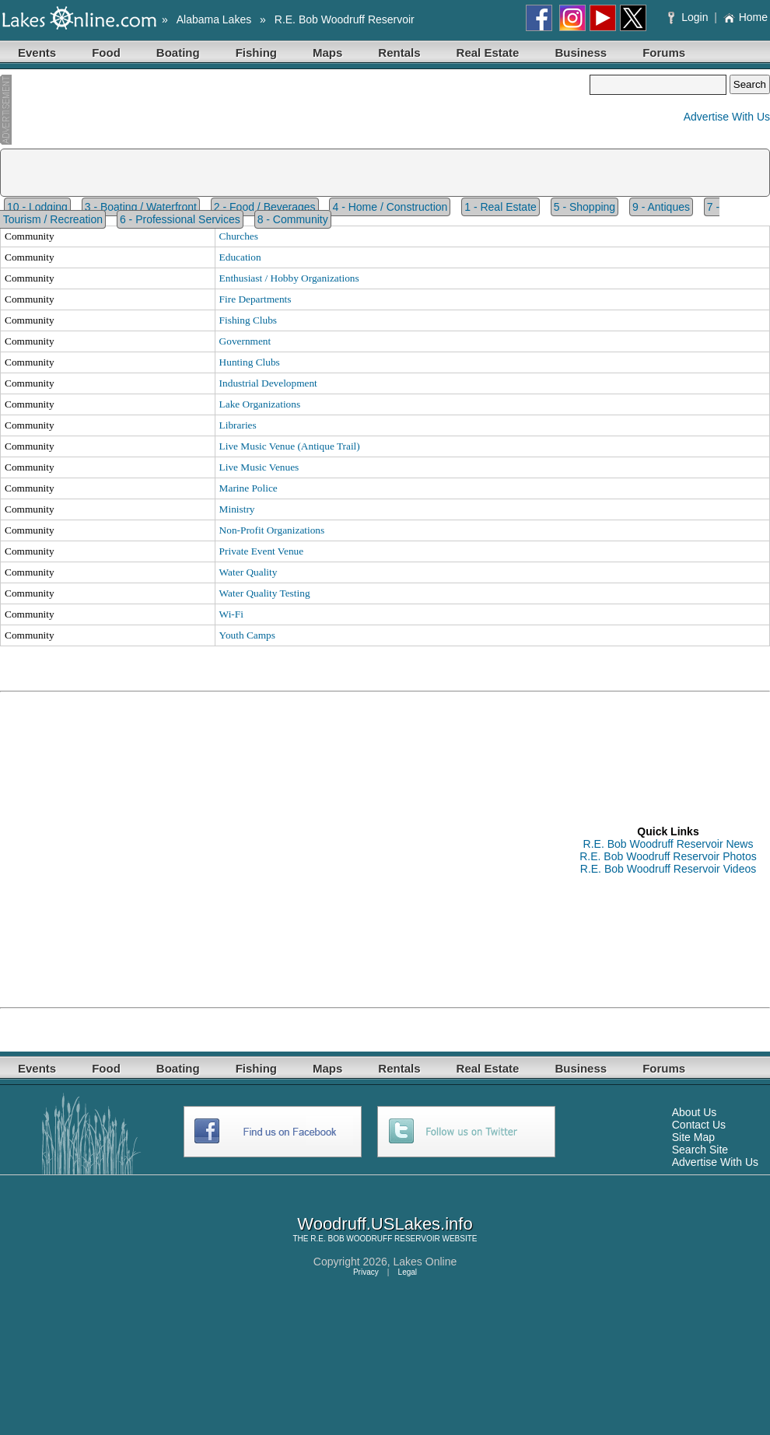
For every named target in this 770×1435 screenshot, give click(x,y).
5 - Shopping (584, 207)
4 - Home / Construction (389, 207)
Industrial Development (268, 383)
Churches (238, 236)
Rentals (399, 52)
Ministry (237, 509)
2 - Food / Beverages (265, 207)
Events (37, 52)
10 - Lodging (37, 207)
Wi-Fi (231, 614)
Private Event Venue (261, 551)
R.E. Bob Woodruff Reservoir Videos (668, 869)
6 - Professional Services (180, 219)
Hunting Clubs (249, 362)
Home (745, 17)
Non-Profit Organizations (272, 530)
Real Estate (488, 52)
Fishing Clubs (248, 320)
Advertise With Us (727, 116)
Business (581, 52)
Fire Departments (255, 299)
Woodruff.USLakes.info (384, 1224)
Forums (663, 52)
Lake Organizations (260, 404)
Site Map (693, 1137)
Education (240, 257)
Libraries (238, 425)
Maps (327, 52)
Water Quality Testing (264, 593)
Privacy (366, 1272)
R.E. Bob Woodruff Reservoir (345, 19)
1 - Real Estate (500, 207)
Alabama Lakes (214, 19)
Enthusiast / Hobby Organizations (289, 278)
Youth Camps (247, 635)
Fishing (256, 52)
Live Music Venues (259, 467)
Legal (407, 1272)
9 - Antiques (661, 207)
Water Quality (248, 572)
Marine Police (248, 488)
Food (106, 52)
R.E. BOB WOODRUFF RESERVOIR (375, 1238)
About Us (694, 1112)
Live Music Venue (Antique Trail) (289, 446)
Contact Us (699, 1124)
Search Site (700, 1149)
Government (245, 341)
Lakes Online (425, 1261)
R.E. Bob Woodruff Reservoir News (668, 844)
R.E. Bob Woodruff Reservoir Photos (667, 856)
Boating (178, 52)
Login (689, 17)
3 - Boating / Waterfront (141, 207)
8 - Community (292, 219)
